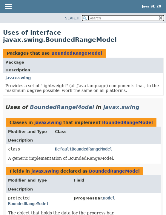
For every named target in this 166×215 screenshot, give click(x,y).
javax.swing (18, 78)
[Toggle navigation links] (8, 7)
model (109, 198)
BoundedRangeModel (76, 53)
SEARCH (72, 18)
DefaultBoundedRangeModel (83, 149)
